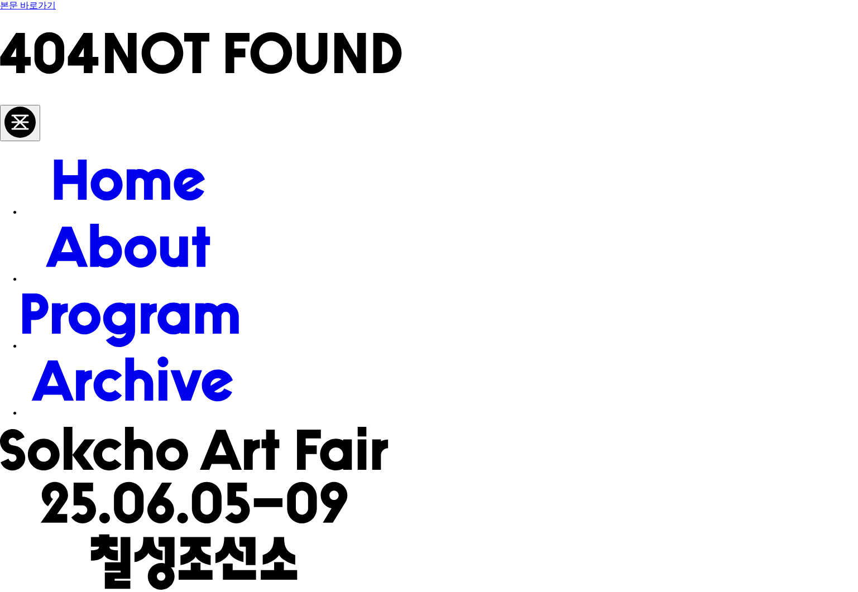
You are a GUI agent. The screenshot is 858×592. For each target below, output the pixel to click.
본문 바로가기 (28, 5)
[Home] (130, 211)
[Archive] (130, 412)
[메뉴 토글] (20, 123)
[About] (130, 278)
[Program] (130, 345)
